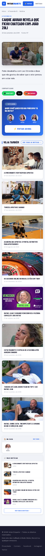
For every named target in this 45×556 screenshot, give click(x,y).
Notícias (39, 4)
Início (4, 11)
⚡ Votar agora (22, 128)
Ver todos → (37, 439)
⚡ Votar (28, 4)
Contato (17, 546)
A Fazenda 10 (13, 11)
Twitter (4, 550)
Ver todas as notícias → (32, 142)
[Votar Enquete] (11, 4)
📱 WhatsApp (8, 93)
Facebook (27, 546)
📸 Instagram (30, 93)
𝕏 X (19, 93)
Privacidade (6, 546)
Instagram (38, 546)
